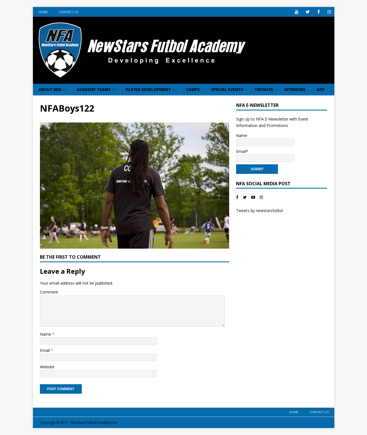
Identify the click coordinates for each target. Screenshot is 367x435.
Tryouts (264, 89)
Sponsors (294, 89)
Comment (49, 292)
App (321, 89)
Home (43, 12)
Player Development (148, 89)
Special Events (227, 89)
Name (46, 334)
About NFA (50, 89)
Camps (193, 89)
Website (47, 366)
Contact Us (68, 12)
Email (45, 350)
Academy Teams (94, 89)
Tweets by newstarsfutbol (259, 210)
